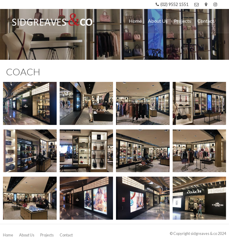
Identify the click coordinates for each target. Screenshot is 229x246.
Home (8, 235)
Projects (47, 235)
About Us (26, 235)
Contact (66, 235)
